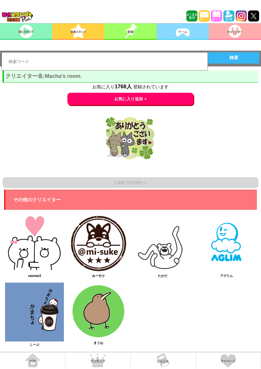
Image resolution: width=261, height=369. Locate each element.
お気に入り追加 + (130, 99)
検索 (233, 57)
